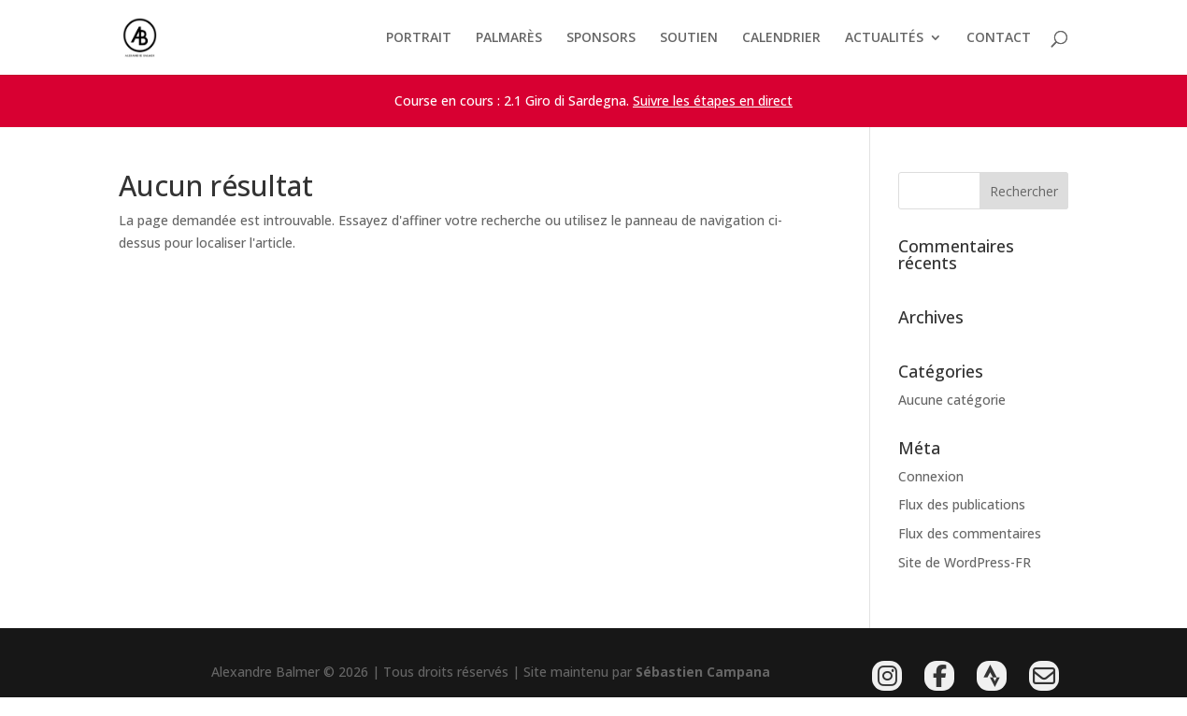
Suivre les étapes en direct (713, 100)
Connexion (931, 476)
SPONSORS (601, 38)
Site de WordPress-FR (964, 562)
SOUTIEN (689, 38)
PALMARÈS (509, 38)
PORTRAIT (418, 38)
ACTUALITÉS (884, 38)
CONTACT (998, 38)
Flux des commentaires (969, 533)
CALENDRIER (781, 38)
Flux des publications (961, 504)
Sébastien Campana (703, 671)
